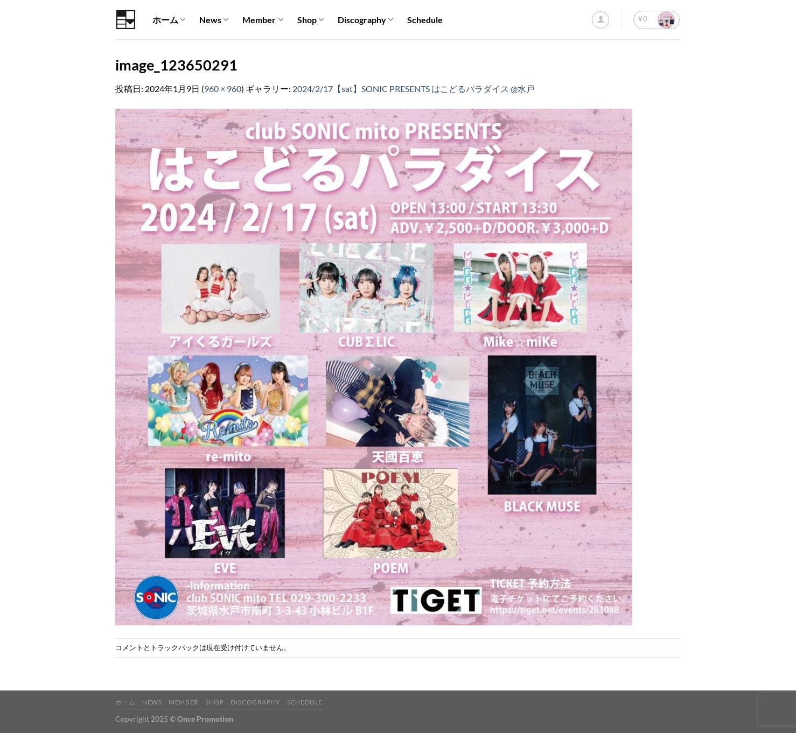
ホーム (168, 20)
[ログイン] (600, 20)
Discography (365, 20)
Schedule (425, 20)
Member (262, 20)
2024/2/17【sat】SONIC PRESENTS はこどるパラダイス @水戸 (413, 88)
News (213, 20)
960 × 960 (222, 88)
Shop (310, 20)
